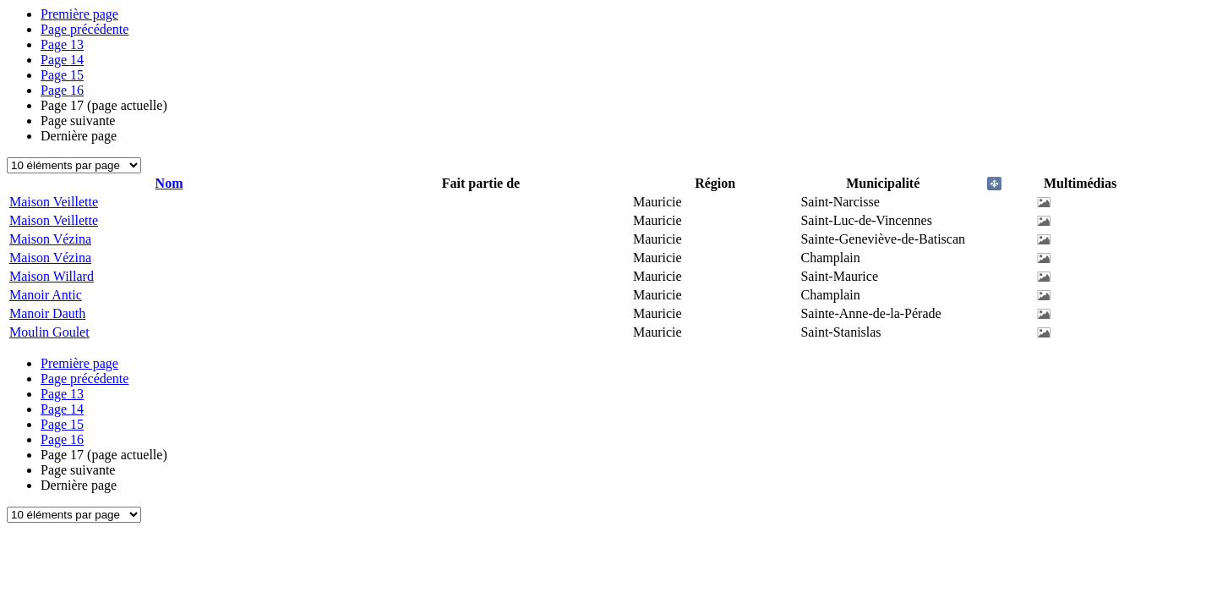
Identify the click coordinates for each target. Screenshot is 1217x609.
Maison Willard (51, 276)
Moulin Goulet (49, 332)
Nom (169, 183)
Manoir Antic (45, 295)
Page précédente (84, 29)
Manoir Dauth (47, 313)
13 (62, 44)
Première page (79, 14)
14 (62, 59)
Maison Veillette (53, 202)
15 (62, 75)
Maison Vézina (50, 239)
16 (62, 90)
